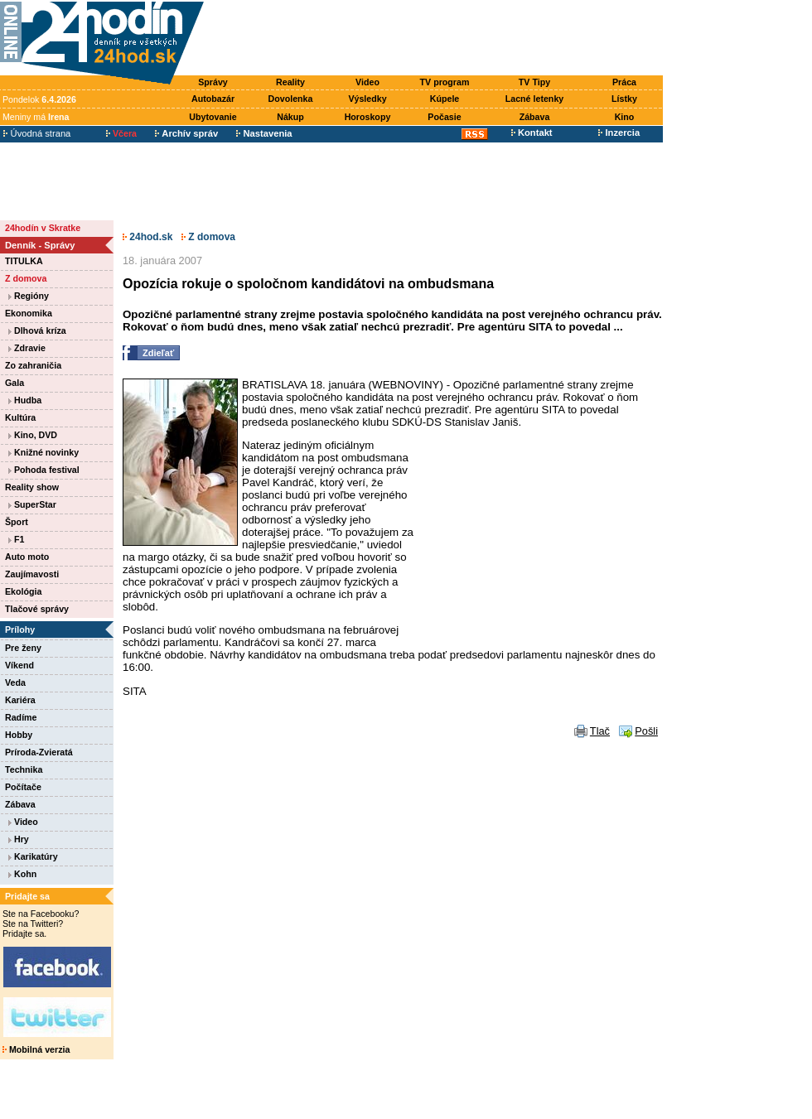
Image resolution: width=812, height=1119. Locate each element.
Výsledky (367, 99)
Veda (15, 682)
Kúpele (445, 99)
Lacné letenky (534, 99)
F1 (16, 539)
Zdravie (27, 348)
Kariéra (20, 700)
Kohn (22, 874)
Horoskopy (368, 117)
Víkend (19, 665)
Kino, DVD (32, 435)
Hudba (24, 400)
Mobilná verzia (36, 1049)
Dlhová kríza (37, 330)
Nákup (290, 117)
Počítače (23, 787)
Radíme (21, 717)
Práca (624, 82)
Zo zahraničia (33, 365)
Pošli (646, 731)
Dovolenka (290, 99)
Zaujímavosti (32, 574)
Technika (23, 769)
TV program (445, 82)
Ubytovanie (212, 117)
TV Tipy (534, 82)
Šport (16, 522)
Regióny (28, 296)
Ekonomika (28, 313)
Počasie (444, 117)
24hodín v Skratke (42, 228)
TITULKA (24, 261)
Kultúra (20, 417)
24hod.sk (147, 237)
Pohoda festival (44, 470)
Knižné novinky (43, 452)
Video (367, 82)
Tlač (600, 731)
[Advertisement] (437, 39)
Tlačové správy (37, 609)
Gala (14, 383)
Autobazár (212, 99)
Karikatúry (33, 856)
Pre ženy (23, 648)
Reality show (32, 487)
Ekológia (23, 591)
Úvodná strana (36, 133)
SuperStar (32, 504)
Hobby (18, 735)
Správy (213, 82)
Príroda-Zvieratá (39, 752)
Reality (290, 82)
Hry (18, 839)
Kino (625, 117)
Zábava (535, 117)
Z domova (25, 278)
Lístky (624, 99)
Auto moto (27, 557)
